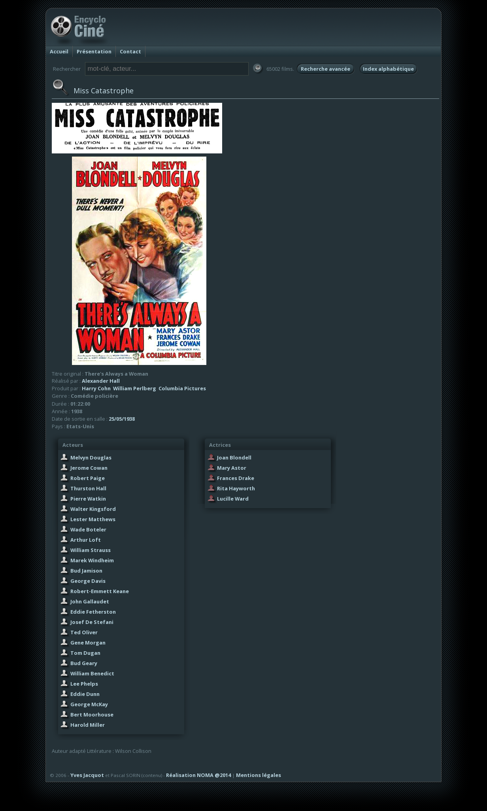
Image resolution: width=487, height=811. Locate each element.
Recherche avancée (325, 68)
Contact (130, 51)
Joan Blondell (234, 457)
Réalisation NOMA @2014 (198, 775)
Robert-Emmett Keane (99, 591)
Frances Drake (235, 478)
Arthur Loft (85, 539)
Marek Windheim (92, 560)
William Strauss (90, 550)
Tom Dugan (85, 652)
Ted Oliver (84, 632)
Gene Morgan (88, 642)
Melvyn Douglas (90, 457)
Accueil (59, 51)
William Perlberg (134, 388)
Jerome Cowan (89, 467)
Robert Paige (87, 478)
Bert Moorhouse (91, 714)
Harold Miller (87, 724)
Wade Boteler (88, 529)
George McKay (89, 704)
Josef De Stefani (91, 622)
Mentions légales (258, 775)
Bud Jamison (86, 570)
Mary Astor (231, 467)
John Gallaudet (89, 601)
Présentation (94, 51)
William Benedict (92, 673)
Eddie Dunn (85, 694)
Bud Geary (83, 663)
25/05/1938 (122, 418)
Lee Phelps (84, 683)
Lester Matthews (92, 519)
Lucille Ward (233, 498)
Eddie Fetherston (93, 611)
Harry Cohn (96, 388)
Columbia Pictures (182, 388)
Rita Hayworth (236, 488)
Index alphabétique (388, 68)
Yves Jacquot (87, 775)
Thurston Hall (88, 488)
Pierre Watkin (88, 498)
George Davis (88, 580)
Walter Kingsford (93, 508)
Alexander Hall (101, 380)
